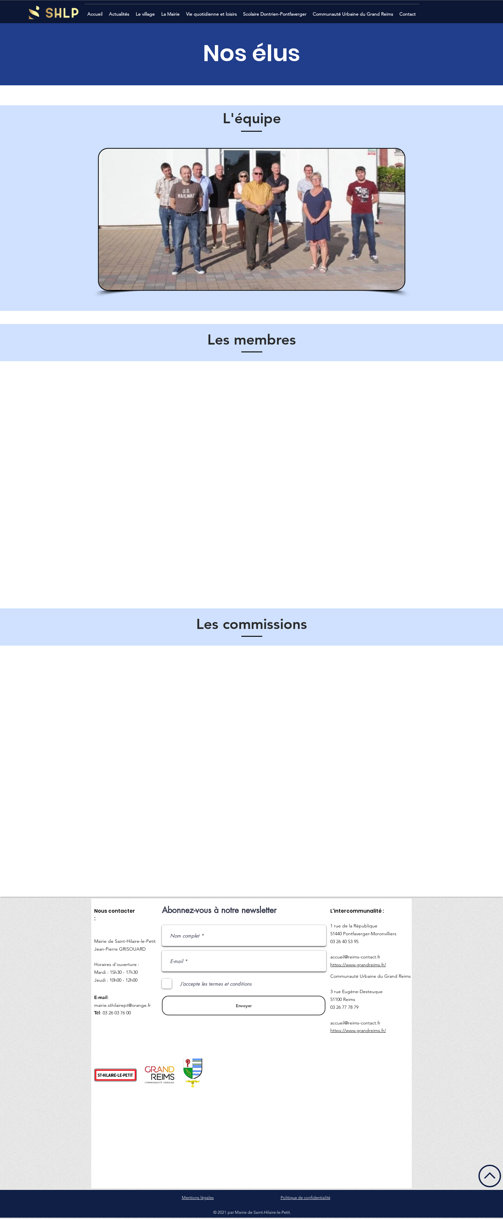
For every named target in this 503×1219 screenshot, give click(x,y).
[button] (119, 11)
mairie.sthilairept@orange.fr (122, 1005)
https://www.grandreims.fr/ (358, 965)
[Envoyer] (243, 1005)
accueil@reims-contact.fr (355, 957)
